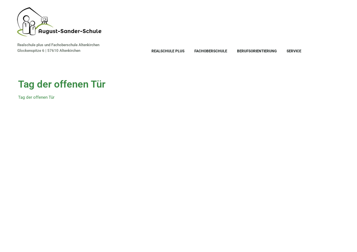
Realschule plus (167, 51)
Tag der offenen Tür (36, 97)
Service (294, 51)
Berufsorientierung (257, 51)
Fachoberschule (210, 51)
